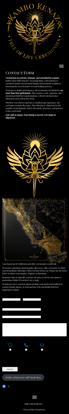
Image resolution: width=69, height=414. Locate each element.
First (3, 302)
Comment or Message (11, 320)
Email (5, 313)
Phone (4, 305)
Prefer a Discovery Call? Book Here (23, 377)
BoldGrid (38, 404)
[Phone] (21, 309)
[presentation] (19, 365)
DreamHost (40, 409)
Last (24, 302)
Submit (10, 369)
